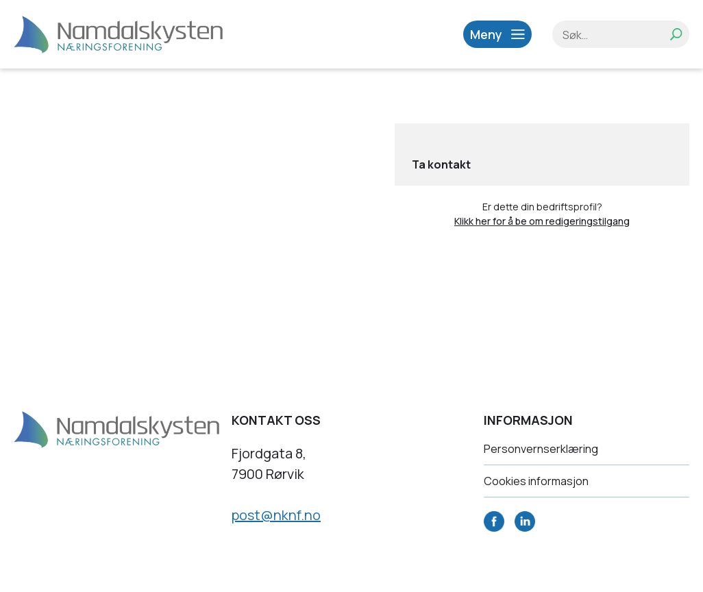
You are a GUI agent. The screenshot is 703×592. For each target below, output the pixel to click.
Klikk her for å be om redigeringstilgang (542, 220)
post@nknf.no (276, 515)
